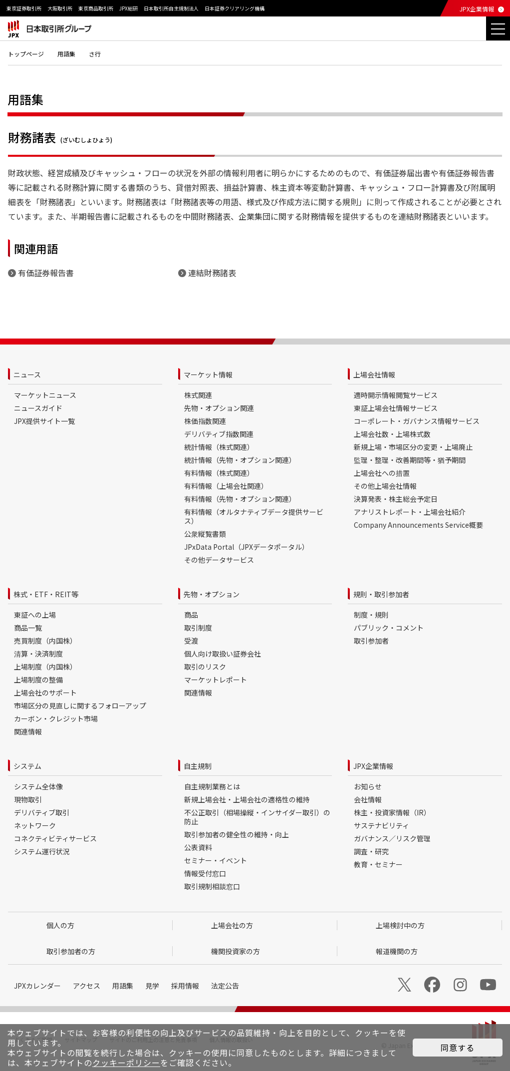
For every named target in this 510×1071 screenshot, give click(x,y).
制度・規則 (371, 615)
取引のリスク (205, 667)
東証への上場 (35, 615)
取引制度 (198, 628)
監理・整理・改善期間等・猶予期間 (410, 460)
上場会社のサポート (45, 693)
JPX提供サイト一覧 (44, 421)
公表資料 (198, 847)
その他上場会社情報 (385, 486)
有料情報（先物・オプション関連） (240, 499)
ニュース (27, 374)
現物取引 (28, 799)
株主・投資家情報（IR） (392, 812)
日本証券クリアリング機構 (234, 8)
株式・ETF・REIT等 (45, 594)
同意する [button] (458, 1048)
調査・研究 (371, 851)
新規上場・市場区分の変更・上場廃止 (413, 447)
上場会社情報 (374, 374)
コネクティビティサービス (55, 838)
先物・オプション (212, 594)
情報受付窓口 (205, 873)
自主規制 (198, 766)
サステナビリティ (381, 825)
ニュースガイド (38, 408)
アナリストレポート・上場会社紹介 (410, 512)
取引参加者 (371, 641)
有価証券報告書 (46, 273)
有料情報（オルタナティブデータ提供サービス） (253, 516)
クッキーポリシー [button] (126, 1063)
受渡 (191, 641)
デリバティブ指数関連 (219, 434)
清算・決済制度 (38, 654)
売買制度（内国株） (45, 641)
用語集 (66, 53)
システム (27, 766)
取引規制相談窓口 (212, 886)
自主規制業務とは (212, 786)
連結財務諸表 (212, 273)
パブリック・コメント (389, 628)
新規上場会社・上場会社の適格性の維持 (247, 799)
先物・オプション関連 (219, 408)
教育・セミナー (378, 864)
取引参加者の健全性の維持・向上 (236, 834)
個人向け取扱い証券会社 (222, 654)
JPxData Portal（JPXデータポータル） (246, 547)
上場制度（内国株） (45, 667)
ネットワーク (35, 825)
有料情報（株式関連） (219, 473)
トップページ (26, 53)
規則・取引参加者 (381, 594)
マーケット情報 (208, 374)
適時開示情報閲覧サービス (396, 395)
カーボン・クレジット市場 (56, 718)
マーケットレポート (215, 680)
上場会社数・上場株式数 (392, 434)
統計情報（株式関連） (219, 447)
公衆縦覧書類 (205, 534)
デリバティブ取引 (41, 812)
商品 (191, 615)
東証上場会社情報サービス (396, 408)
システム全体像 (38, 786)
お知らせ (368, 786)
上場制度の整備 (38, 680)
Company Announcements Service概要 (418, 525)
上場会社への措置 (382, 473)
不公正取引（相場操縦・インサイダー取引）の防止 (257, 816)
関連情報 (28, 731)
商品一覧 (28, 628)
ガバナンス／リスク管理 (392, 838)
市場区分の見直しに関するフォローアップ (80, 706)
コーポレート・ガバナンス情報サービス (417, 421)
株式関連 (198, 395)
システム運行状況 (42, 851)
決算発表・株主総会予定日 (396, 499)
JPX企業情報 (477, 8)
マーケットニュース (45, 395)
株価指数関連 (205, 421)
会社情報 (368, 799)
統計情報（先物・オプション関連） (240, 460)
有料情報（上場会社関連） (226, 486)
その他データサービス (219, 560)
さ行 (95, 53)
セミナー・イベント (215, 860)
